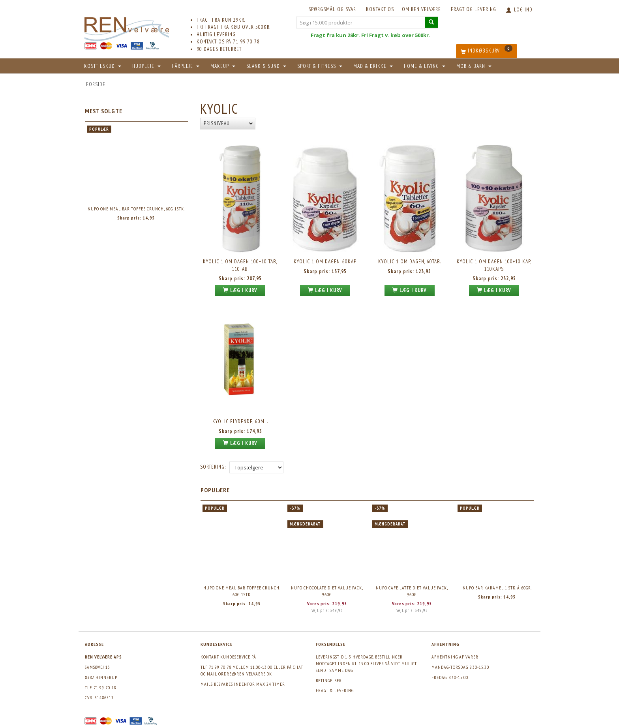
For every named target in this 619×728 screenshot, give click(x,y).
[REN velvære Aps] (126, 27)
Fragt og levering (473, 9)
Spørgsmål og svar (332, 9)
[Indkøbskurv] (486, 51)
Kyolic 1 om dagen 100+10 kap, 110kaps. (494, 265)
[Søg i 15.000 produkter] (431, 22)
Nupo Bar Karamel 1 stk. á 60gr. (497, 588)
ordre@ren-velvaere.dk (245, 674)
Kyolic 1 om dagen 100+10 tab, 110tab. (240, 265)
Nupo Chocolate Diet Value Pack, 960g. (327, 591)
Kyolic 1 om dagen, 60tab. (409, 261)
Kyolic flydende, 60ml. (240, 421)
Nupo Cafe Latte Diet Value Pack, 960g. (412, 591)
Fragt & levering (335, 690)
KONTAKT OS (380, 9)
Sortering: (213, 466)
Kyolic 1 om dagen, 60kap (325, 261)
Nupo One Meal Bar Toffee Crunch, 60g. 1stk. (136, 209)
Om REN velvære (421, 9)
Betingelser (329, 680)
